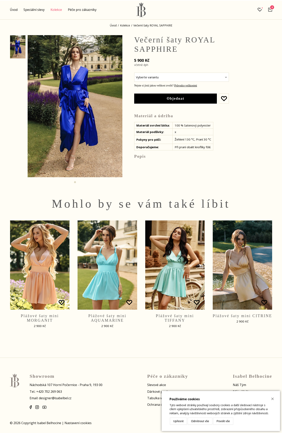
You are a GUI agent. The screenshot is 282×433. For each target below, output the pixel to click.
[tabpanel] (75, 106)
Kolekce (56, 9)
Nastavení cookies (78, 423)
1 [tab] (75, 182)
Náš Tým (239, 385)
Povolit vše (223, 421)
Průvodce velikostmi (185, 85)
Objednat (175, 98)
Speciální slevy (34, 9)
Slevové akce (156, 385)
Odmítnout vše (200, 421)
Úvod (14, 9)
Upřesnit (178, 421)
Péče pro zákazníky (82, 9)
